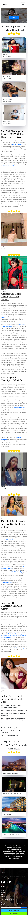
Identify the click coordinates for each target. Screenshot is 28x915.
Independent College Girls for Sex (10, 854)
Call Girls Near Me (18, 844)
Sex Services (22, 851)
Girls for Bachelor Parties (17, 856)
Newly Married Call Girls (14, 858)
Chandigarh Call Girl (6, 582)
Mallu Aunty (7, 856)
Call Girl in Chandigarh (7, 317)
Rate (2, 894)
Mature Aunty (22, 854)
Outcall (22, 853)
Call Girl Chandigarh (17, 144)
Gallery (3, 892)
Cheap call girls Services (9, 853)
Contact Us (14, 18)
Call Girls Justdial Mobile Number (10, 851)
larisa (5, 4)
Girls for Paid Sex (22, 845)
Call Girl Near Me (9, 844)
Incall (18, 853)
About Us (3, 890)
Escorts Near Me (5, 845)
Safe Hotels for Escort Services (14, 847)
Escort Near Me (13, 845)
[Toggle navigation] (23, 3)
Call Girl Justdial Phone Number (14, 849)
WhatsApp (14, 913)
